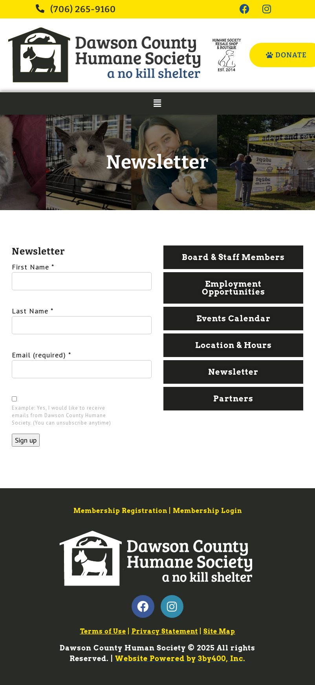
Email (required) (41, 354)
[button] (157, 103)
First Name (33, 266)
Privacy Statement (165, 631)
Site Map (219, 631)
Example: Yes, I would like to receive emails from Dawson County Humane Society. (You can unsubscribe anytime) (61, 415)
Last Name (32, 310)
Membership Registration (120, 511)
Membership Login (207, 511)
